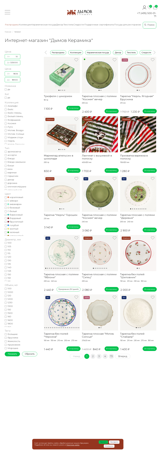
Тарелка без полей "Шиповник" (132, 276)
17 (75, 268)
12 (66, 268)
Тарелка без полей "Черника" (56, 335)
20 (78, 327)
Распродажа (58, 52)
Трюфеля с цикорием (58, 96)
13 (68, 268)
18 (77, 268)
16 (74, 268)
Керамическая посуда (98, 52)
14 (70, 268)
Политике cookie (72, 445)
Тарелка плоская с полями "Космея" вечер (99, 98)
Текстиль (131, 52)
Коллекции (75, 52)
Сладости (146, 52)
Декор (118, 52)
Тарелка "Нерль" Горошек (60, 214)
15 (72, 268)
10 (62, 268)
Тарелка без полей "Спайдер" (132, 335)
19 (76, 327)
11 (64, 268)
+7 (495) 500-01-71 (146, 15)
